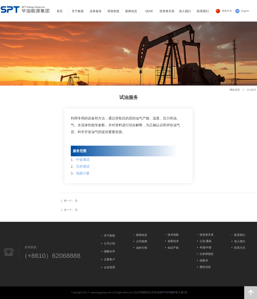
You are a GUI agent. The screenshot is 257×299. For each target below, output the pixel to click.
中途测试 (83, 159)
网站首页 (235, 89)
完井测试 (83, 166)
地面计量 (83, 173)
